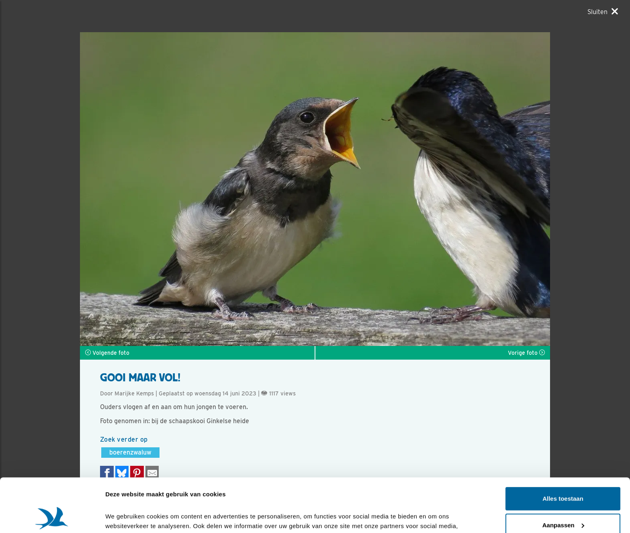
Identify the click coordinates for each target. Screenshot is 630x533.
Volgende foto (107, 353)
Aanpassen (563, 474)
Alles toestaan (562, 448)
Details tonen (124, 517)
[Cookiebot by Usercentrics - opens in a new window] (52, 517)
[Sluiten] (602, 11)
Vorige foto (526, 353)
